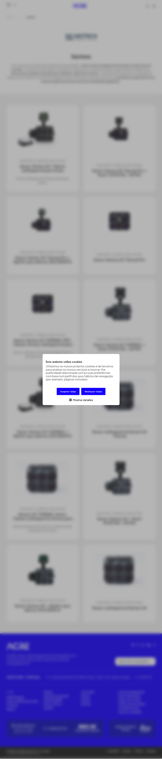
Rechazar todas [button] (93, 391)
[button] (81, 399)
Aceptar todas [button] (68, 391)
